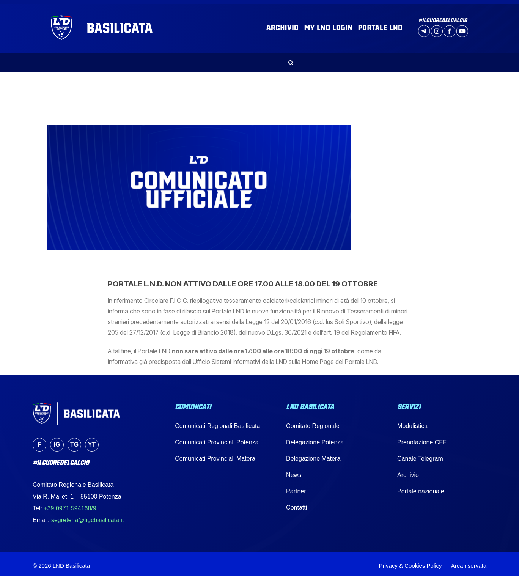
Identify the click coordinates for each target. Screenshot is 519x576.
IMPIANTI (332, 59)
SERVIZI (253, 59)
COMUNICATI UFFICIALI (198, 59)
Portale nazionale (420, 488)
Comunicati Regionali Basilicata (217, 422)
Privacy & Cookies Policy (410, 562)
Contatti (296, 504)
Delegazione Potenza (315, 439)
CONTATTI (437, 59)
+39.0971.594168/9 (70, 505)
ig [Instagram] (57, 441)
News (293, 471)
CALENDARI (292, 59)
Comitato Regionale (313, 422)
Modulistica (412, 422)
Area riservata (468, 562)
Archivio (408, 471)
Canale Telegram (420, 455)
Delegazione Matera (313, 455)
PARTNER (399, 59)
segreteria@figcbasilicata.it (87, 517)
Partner (296, 488)
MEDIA (366, 59)
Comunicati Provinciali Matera (215, 455)
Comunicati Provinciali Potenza (217, 439)
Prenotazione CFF (422, 439)
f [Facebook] (39, 441)
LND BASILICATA (102, 59)
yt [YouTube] (92, 441)
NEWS (145, 59)
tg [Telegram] (74, 441)
